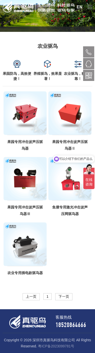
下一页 (64, 296)
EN (79, 7)
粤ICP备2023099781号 (56, 346)
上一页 (31, 296)
